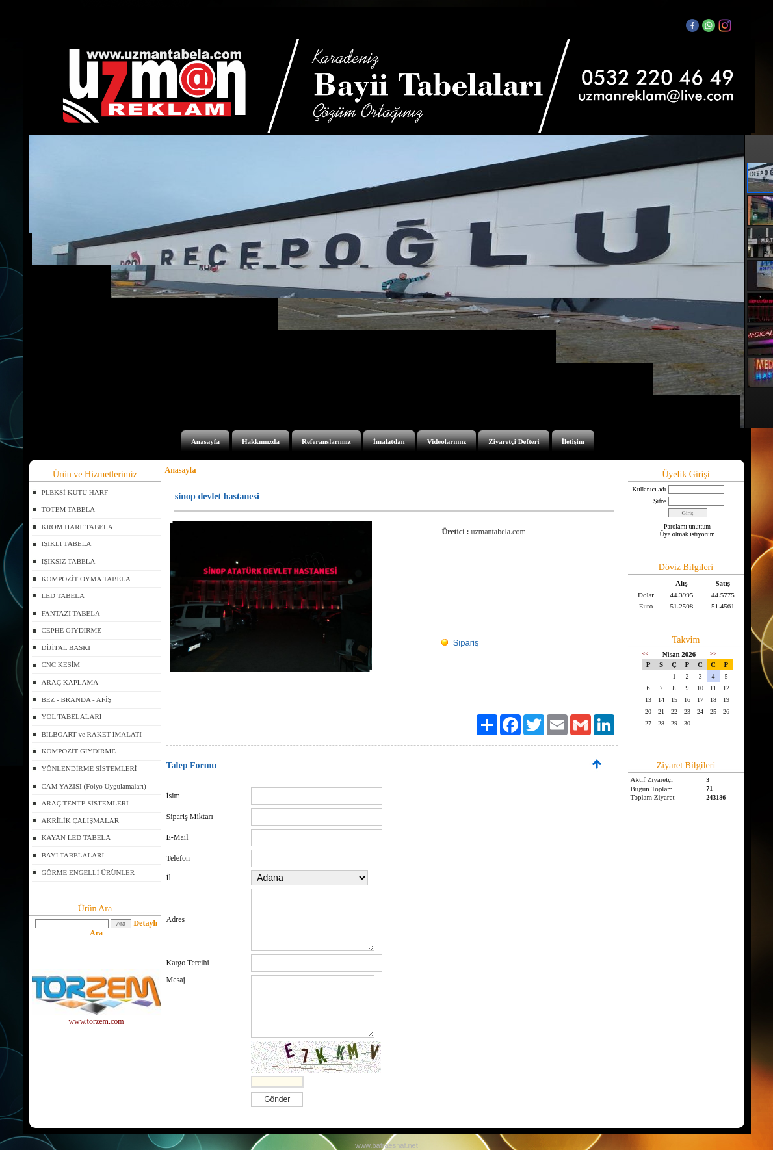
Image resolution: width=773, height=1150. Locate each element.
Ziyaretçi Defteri (513, 441)
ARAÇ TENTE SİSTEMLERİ (85, 803)
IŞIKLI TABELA (67, 543)
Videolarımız (447, 441)
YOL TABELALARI (72, 716)
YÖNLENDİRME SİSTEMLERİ (89, 768)
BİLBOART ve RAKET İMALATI (92, 734)
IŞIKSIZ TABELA (69, 561)
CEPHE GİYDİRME (72, 630)
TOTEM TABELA (69, 509)
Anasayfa (205, 441)
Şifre (659, 500)
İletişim (573, 441)
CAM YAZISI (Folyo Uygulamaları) (94, 786)
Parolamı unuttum (687, 526)
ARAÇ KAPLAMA (70, 682)
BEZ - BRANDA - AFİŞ (77, 699)
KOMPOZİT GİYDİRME (79, 751)
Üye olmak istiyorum (687, 534)
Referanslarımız (326, 441)
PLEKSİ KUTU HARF (75, 492)
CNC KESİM (61, 664)
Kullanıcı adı (649, 489)
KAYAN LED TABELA (76, 837)
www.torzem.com (96, 1017)
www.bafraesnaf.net (386, 1145)
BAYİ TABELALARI (73, 855)
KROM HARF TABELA (77, 526)
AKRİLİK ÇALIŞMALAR (80, 820)
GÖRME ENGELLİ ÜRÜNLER (88, 872)
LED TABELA (63, 595)
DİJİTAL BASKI (66, 647)
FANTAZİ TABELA (71, 613)
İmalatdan (389, 441)
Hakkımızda (261, 441)
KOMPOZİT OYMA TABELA (86, 578)
